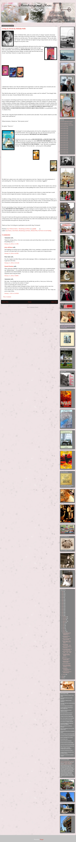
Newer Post (5, 302)
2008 (63, 677)
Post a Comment (7, 296)
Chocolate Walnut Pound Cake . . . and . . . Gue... (66, 652)
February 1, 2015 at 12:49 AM (12, 293)
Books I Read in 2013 (64, 147)
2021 (63, 599)
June (64, 625)
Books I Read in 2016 (64, 142)
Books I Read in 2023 (64, 130)
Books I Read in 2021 (64, 133)
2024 (63, 594)
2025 (63, 593)
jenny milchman (9, 247)
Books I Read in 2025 (64, 126)
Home (29, 302)
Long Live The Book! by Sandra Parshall (66, 639)
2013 (63, 610)
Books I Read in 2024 (64, 128)
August (64, 622)
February (64, 631)
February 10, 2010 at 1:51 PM (11, 244)
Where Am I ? (64, 657)
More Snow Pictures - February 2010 (66, 659)
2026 (63, 591)
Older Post (54, 302)
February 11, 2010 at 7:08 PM (11, 275)
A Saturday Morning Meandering (66, 637)
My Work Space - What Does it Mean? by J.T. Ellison (66, 642)
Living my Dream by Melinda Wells (66, 662)
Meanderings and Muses (24, 230)
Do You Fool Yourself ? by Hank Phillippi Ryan (67, 650)
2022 (63, 597)
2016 (63, 606)
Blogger (41, 839)
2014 (63, 609)
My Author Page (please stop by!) (66, 121)
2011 (63, 613)
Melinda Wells (34, 230)
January (64, 674)
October (64, 619)
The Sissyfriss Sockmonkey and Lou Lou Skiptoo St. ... (66, 669)
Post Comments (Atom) (32, 307)
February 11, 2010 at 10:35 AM (12, 263)
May (63, 627)
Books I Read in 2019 (64, 137)
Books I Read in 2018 (64, 138)
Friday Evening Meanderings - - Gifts (66, 645)
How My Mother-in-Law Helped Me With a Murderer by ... (66, 633)
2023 (63, 596)
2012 (63, 612)
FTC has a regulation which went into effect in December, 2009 (67, 762)
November (65, 618)
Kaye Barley (8, 230)
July (63, 624)
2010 (63, 615)
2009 (63, 676)
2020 (63, 600)
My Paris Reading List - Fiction (66, 123)
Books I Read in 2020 (64, 135)
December (64, 616)
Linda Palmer (15, 230)
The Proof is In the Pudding (44, 230)
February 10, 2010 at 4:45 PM (11, 253)
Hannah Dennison (9, 266)
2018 (63, 603)
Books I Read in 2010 (64, 152)
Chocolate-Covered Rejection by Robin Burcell (66, 655)
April (64, 628)
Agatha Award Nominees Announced (66, 647)
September (65, 621)
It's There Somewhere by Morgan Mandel (66, 672)
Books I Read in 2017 (64, 140)
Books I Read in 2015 (64, 144)
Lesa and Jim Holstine (66, 663)
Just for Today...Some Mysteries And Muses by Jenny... (66, 666)
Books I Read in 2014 (64, 145)
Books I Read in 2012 (64, 149)
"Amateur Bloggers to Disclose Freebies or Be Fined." (66, 764)
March (64, 630)
